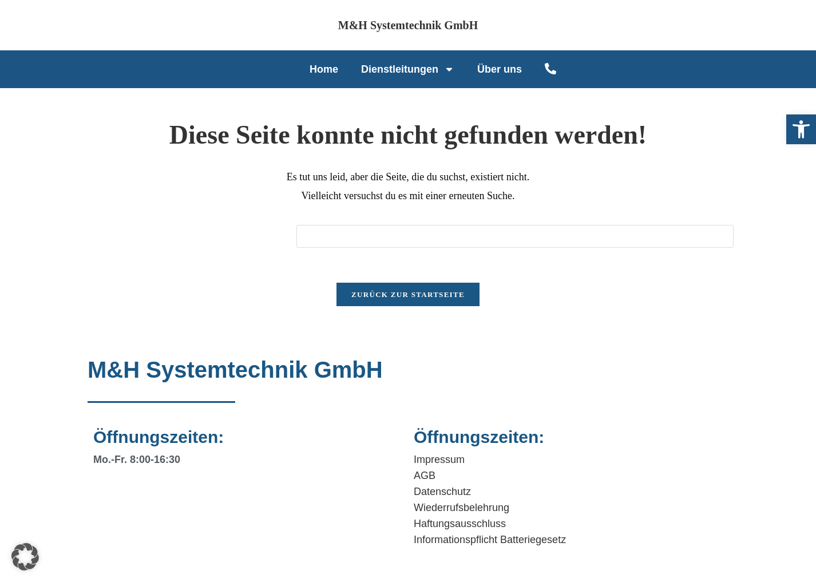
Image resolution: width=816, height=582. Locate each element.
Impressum (439, 459)
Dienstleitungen (407, 69)
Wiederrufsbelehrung (461, 507)
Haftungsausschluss (460, 523)
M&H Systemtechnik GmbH (408, 25)
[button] (801, 129)
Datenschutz (442, 491)
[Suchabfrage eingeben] (515, 236)
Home (324, 69)
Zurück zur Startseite (408, 294)
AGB (424, 475)
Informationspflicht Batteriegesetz (490, 539)
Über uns (499, 69)
